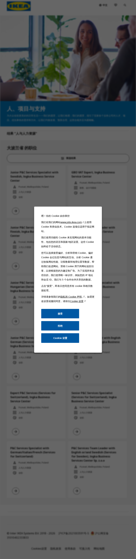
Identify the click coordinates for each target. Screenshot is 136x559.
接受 (60, 313)
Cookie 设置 (76, 301)
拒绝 (60, 325)
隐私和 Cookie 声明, (71, 296)
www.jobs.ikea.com (71, 222)
